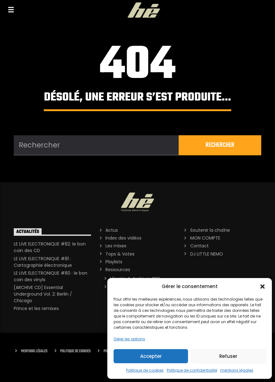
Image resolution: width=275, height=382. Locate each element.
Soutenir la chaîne (210, 230)
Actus (111, 230)
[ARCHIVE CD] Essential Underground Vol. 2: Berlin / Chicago (43, 294)
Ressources (117, 269)
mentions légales (236, 370)
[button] (262, 286)
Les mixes (115, 246)
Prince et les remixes (36, 308)
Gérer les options (129, 339)
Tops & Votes (120, 254)
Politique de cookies (145, 370)
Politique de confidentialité (192, 370)
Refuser (228, 356)
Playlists (113, 262)
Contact (199, 246)
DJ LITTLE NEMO (206, 254)
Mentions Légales (34, 351)
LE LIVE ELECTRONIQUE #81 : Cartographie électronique (43, 262)
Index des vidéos (123, 238)
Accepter (151, 356)
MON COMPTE (205, 238)
